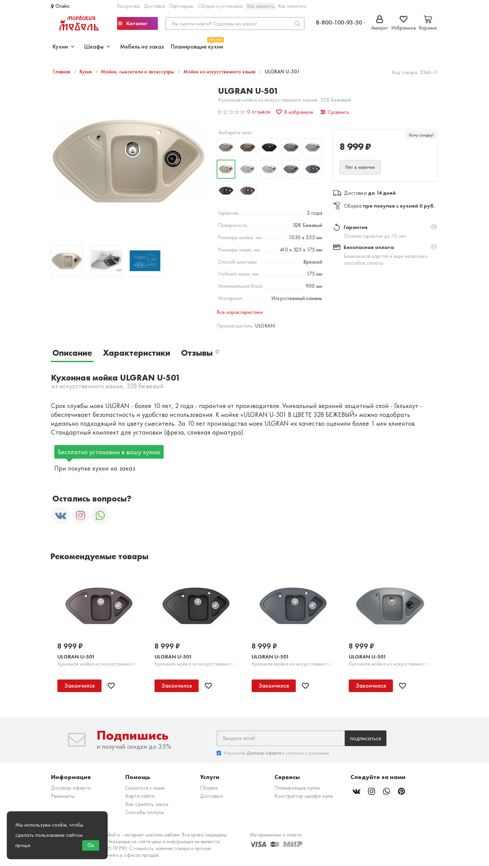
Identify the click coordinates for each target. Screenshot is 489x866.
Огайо (60, 6)
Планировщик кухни (197, 45)
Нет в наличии (360, 167)
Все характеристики (240, 312)
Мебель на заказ (142, 46)
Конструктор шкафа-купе (303, 795)
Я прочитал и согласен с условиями (273, 753)
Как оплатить (292, 6)
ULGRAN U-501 (76, 656)
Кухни (64, 46)
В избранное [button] (294, 112)
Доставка (154, 6)
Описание (72, 352)
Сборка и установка (220, 6)
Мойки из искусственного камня (220, 71)
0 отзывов (258, 111)
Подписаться (365, 738)
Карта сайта (140, 795)
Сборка (209, 787)
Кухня (86, 71)
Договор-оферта (71, 787)
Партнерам (181, 6)
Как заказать (260, 6)
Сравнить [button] (335, 112)
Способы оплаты (144, 812)
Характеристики (136, 352)
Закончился (79, 685)
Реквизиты (62, 795)
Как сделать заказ (146, 804)
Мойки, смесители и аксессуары (138, 71)
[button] (434, 227)
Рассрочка (128, 6)
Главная (62, 71)
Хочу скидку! (421, 135)
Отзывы (200, 352)
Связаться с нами (145, 787)
